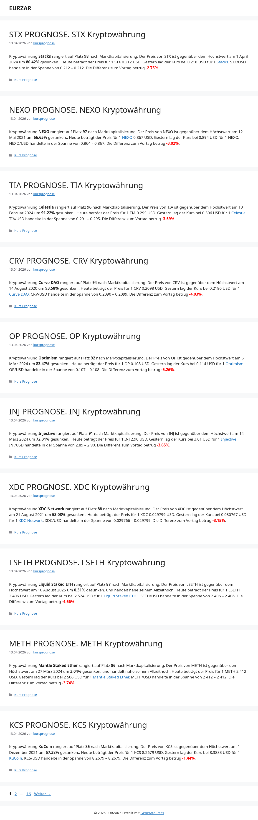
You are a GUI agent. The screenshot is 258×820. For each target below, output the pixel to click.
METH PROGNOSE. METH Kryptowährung (86, 643)
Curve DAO (19, 294)
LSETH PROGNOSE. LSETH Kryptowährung (87, 562)
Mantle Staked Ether (111, 677)
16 (29, 793)
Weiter (42, 793)
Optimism (234, 363)
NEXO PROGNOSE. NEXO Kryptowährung (85, 109)
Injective (228, 439)
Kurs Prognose (25, 79)
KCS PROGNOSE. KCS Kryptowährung (78, 724)
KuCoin (15, 758)
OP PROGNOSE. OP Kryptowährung (75, 336)
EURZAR (20, 8)
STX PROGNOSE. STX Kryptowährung (77, 34)
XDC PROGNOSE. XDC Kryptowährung (79, 486)
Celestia (238, 212)
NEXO (127, 137)
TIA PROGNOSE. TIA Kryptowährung (76, 185)
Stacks (222, 62)
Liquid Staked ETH (120, 595)
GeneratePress (152, 812)
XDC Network (31, 520)
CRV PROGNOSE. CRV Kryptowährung (78, 260)
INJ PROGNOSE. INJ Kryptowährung (75, 411)
